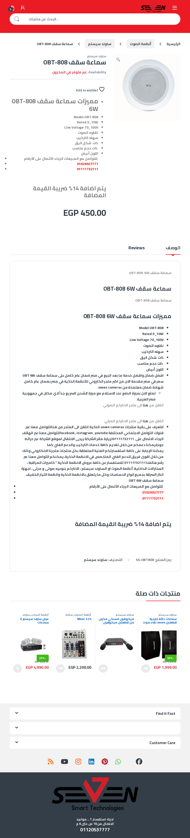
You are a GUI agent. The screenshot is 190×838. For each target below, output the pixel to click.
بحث (17, 19)
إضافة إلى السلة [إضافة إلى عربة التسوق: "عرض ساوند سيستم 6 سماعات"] (17, 668)
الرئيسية (173, 44)
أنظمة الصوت (140, 44)
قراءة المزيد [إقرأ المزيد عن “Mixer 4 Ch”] (60, 668)
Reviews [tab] (136, 249)
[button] (118, 59)
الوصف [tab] (173, 249)
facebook (67, 433)
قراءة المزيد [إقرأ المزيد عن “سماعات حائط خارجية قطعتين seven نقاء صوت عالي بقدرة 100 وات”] (145, 668)
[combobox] (102, 19)
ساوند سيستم (99, 44)
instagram (84, 433)
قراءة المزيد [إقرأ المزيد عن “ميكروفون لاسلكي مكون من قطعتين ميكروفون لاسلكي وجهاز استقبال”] (103, 668)
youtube (101, 433)
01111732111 (87, 169)
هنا (145, 405)
